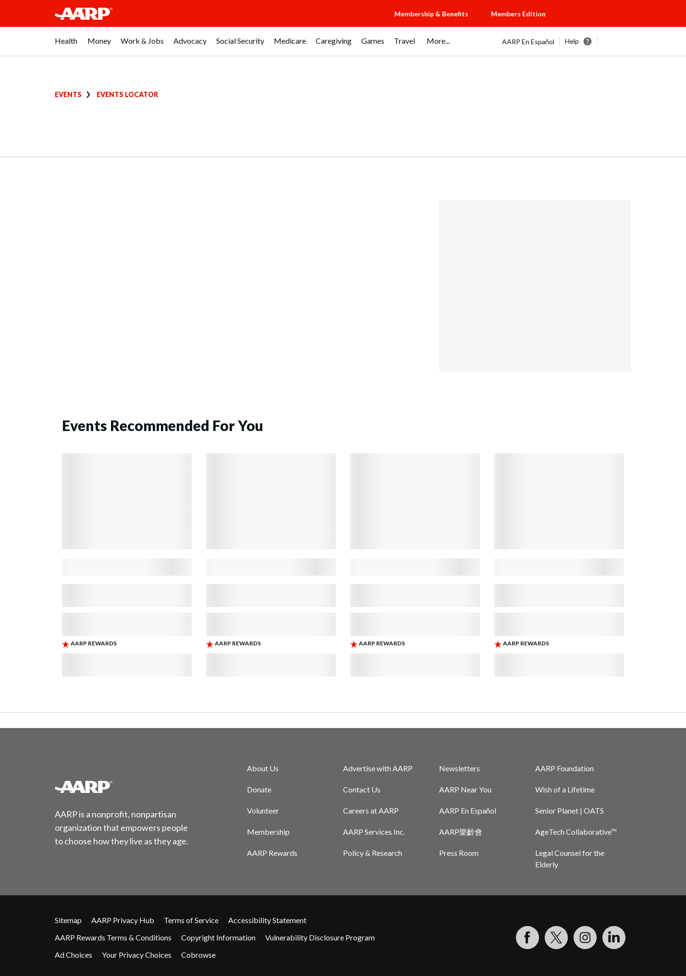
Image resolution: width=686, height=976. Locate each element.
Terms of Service (191, 920)
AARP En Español (528, 41)
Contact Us (361, 789)
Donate (259, 789)
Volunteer (263, 810)
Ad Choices (73, 954)
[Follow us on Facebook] (527, 937)
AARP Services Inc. (374, 831)
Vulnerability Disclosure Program (320, 937)
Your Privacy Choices (137, 954)
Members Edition (518, 14)
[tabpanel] (566, 41)
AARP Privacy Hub (122, 920)
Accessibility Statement (267, 920)
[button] (597, 23)
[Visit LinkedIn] (613, 937)
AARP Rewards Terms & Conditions (113, 937)
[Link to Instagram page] (585, 937)
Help (572, 41)
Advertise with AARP (378, 768)
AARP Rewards (272, 852)
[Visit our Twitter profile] (556, 937)
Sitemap (68, 920)
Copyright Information (218, 937)
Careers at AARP (371, 810)
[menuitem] (66, 45)
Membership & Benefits (431, 14)
